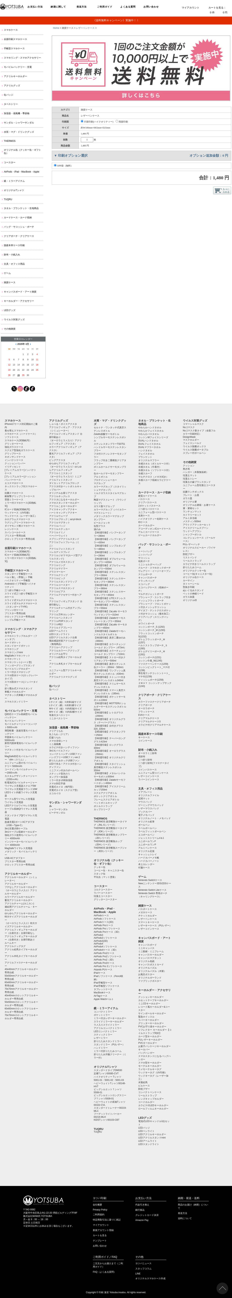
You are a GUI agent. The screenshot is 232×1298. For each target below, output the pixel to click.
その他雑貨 (9, 328)
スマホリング (12, 649)
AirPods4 (98, 943)
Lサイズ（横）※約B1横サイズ (65, 705)
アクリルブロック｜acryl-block (65, 519)
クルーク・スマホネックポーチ (154, 567)
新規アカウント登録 (103, 1230)
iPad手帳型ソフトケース (106, 986)
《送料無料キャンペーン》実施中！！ (116, 20)
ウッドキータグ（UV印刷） (152, 1072)
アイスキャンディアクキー (63, 509)
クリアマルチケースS (149, 721)
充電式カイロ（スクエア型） (64, 790)
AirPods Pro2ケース (104, 953)
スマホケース (11, 30)
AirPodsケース (101, 915)
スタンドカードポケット (17, 645)
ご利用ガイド (104, 6)
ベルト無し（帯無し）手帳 (18, 577)
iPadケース (99, 973)
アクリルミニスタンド (60, 473)
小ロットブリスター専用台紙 (20, 539)
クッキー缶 (99, 867)
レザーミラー (101, 1038)
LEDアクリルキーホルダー (152, 1134)
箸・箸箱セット (191, 508)
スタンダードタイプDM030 (108, 1070)
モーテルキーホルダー (149, 1066)
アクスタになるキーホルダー (64, 499)
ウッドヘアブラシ (192, 531)
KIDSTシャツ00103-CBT (106, 1120)
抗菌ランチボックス (193, 491)
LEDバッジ (144, 1127)
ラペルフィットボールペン (152, 831)
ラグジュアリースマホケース (20, 522)
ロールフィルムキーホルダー (153, 1108)
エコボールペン (146, 834)
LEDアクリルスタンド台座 (63, 637)
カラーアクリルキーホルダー (20, 897)
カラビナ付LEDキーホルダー (153, 1105)
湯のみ (97, 529)
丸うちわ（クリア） (59, 734)
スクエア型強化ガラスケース (20, 450)
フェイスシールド (192, 443)
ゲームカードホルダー (149, 535)
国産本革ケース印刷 (14, 245)
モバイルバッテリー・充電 (18, 67)
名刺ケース (144, 515)
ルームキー (10, 943)
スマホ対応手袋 (57, 783)
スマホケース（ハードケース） (21, 434)
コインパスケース (147, 769)
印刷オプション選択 (73, 155)
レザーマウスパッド (148, 808)
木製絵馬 (143, 1082)
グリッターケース (14, 443)
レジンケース (12, 529)
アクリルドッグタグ (15, 946)
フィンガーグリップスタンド (20, 665)
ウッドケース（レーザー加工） (21, 516)
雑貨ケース (9, 282)
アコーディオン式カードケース (154, 528)
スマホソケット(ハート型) (18, 662)
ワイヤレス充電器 (14, 802)
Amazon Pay (141, 1220)
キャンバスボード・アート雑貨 (20, 291)
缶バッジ (8, 95)
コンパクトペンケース (149, 1092)
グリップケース (13, 453)
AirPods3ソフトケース (105, 938)
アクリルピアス (57, 591)
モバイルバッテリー (15, 720)
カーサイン (188, 580)
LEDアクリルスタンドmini (151, 1137)
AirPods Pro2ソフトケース (107, 956)
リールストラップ (147, 1095)
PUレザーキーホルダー (150, 1039)
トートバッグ (145, 551)
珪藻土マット (190, 475)
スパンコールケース (15, 532)
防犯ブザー (144, 1089)
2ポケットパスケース (149, 505)
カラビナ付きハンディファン (64, 747)
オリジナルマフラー (148, 460)
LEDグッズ (9, 310)
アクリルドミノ (57, 532)
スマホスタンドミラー (16, 701)
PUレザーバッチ (191, 544)
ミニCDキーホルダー (149, 1003)
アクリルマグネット (59, 522)
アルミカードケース (148, 532)
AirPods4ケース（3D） (106, 950)
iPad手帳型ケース (103, 982)
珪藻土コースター (103, 896)
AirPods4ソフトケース (105, 946)
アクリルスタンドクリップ (63, 581)
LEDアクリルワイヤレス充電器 (21, 805)
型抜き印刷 (188, 587)
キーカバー (144, 1049)
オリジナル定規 (146, 851)
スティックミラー (103, 1034)
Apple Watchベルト (104, 999)
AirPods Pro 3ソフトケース (108, 966)
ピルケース (144, 1085)
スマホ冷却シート (58, 741)
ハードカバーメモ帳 (148, 857)
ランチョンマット (192, 511)
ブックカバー (145, 811)
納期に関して (58, 6)
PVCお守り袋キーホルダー (152, 1026)
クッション (188, 465)
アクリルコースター (59, 585)
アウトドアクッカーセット (197, 524)
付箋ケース (144, 867)
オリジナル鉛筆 (146, 821)
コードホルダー (146, 1102)
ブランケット (145, 457)
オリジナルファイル (148, 795)
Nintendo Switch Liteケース (152, 890)
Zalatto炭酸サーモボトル (106, 434)
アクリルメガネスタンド (62, 562)
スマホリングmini (14, 652)
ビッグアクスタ (57, 460)
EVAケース (144, 715)
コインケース (145, 740)
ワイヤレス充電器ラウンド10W (21, 789)
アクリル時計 (56, 624)
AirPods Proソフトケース (107, 928)
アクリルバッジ (57, 525)
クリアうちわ (56, 731)
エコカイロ (55, 793)
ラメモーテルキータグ (149, 1069)
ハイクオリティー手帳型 (17, 580)
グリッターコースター (105, 899)
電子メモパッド (146, 815)
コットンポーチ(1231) (149, 657)
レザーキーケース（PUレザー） (155, 925)
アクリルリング (57, 565)
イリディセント (13, 466)
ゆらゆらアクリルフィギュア (64, 463)
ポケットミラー (102, 1015)
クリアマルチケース (148, 718)
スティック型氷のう (59, 773)
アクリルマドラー (58, 568)
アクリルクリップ (58, 575)
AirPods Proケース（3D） (107, 932)
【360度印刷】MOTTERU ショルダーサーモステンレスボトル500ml (110, 706)
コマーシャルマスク (193, 424)
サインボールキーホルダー (152, 1013)
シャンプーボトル (192, 534)
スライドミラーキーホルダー (109, 1021)
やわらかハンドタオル (149, 427)
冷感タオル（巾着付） (149, 467)
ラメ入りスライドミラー (106, 1024)
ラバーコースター (103, 893)
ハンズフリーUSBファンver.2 (64, 757)
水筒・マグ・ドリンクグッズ (19, 132)
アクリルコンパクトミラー (108, 1028)
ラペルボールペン (147, 828)
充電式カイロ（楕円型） (62, 786)
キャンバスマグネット (149, 958)
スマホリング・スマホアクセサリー (22, 57)
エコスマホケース (14, 483)
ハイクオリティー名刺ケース (153, 519)
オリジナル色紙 (146, 961)
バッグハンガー (146, 1052)
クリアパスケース (147, 502)
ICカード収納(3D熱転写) (17, 509)
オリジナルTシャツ (14, 190)
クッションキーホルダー (151, 997)
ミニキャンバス (146, 948)
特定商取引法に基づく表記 (107, 1219)
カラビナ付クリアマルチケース (154, 724)
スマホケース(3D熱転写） (18, 440)
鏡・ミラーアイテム (14, 181)
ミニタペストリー (58, 718)
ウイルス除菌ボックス (194, 446)
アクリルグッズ (12, 85)
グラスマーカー (57, 571)
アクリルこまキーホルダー (63, 506)
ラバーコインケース (148, 779)
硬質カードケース (147, 496)
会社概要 (97, 1204)
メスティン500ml (192, 521)
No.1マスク (189, 427)
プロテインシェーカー (105, 480)
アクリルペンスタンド (60, 617)
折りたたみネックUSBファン (64, 760)
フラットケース (146, 711)
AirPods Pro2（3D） (104, 959)
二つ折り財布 (145, 759)
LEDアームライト (58, 631)
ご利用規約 (98, 1214)
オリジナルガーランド (149, 977)
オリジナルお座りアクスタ (63, 493)
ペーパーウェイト (58, 535)
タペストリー (11, 104)
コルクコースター (103, 889)
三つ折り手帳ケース (15, 590)
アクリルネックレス (59, 496)
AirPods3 (98, 935)
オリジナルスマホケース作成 (150, 1278)
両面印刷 (123, 121)
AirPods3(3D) (101, 941)
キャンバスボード (147, 945)
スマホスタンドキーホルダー (64, 503)
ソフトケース (12, 437)
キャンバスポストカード (151, 964)
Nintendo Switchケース (150, 880)
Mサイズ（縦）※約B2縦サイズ (65, 708)
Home (56, 28)
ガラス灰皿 (188, 597)
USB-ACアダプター (15, 858)
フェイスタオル (146, 453)
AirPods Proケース (103, 925)
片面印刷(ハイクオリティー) (98, 121)
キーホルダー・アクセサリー (19, 301)
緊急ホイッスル (146, 1016)
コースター (9, 162)
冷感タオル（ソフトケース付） (154, 470)
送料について (185, 1218)
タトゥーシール (191, 583)
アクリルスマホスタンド (62, 588)
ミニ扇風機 (55, 744)
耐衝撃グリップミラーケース (20, 496)
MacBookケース (102, 992)
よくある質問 (128, 6)
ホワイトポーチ (146, 623)
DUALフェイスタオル (149, 444)
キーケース (144, 737)
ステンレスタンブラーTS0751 (109, 444)
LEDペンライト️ (146, 1131)
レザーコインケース (148, 776)
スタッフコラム (143, 1268)
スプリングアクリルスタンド (64, 539)
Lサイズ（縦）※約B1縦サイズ (65, 702)
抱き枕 (186, 469)
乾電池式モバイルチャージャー (21, 782)
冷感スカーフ (145, 473)
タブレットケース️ (103, 989)
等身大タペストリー (59, 715)
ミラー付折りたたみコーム (108, 1051)
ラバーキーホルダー (148, 1020)
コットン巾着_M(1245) (150, 660)
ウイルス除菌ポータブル (195, 449)
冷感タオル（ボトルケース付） (154, 463)
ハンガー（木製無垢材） (195, 472)
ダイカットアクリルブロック (64, 483)
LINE (138, 1273)
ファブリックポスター (149, 981)
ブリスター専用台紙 (15, 535)
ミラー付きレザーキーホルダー (110, 1018)
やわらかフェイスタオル (151, 430)
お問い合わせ (151, 6)
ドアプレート (145, 792)
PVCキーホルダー (147, 1043)
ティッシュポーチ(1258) (151, 679)
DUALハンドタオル (148, 440)
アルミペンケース (147, 848)
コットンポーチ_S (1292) (151, 627)
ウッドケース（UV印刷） (18, 512)
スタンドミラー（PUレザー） (109, 1044)
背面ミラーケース (14, 499)
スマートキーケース (148, 922)
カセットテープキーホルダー (153, 1000)
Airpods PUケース (103, 969)
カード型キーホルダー (149, 1036)
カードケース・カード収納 (18, 217)
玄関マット (144, 798)
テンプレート (100, 1240)
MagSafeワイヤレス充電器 (18, 848)
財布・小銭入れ (12, 254)
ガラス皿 (187, 498)
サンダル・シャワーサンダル (19, 122)
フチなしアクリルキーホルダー (21, 887)
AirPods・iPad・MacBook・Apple (21, 171)
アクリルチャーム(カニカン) (19, 903)
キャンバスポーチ (147, 577)
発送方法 (82, 6)
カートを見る (100, 1235)
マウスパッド (145, 802)
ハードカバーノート (148, 861)
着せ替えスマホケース (16, 430)
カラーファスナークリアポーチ (154, 701)
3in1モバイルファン (59, 750)
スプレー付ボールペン (194, 453)
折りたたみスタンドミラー (108, 1041)
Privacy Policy (100, 1209)
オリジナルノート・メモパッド (154, 818)
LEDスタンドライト (59, 634)
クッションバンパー (15, 463)
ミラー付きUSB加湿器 (60, 780)
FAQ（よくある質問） (104, 1272)
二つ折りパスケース (148, 509)
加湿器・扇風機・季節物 (16, 113)
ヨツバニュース (143, 1263)
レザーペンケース (85, 28)
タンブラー (99, 519)
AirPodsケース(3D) (103, 922)
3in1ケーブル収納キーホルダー (21, 831)
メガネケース (145, 912)
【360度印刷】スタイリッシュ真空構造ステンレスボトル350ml (109, 767)
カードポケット (13, 642)
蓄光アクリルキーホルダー (18, 900)
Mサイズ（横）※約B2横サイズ (65, 712)
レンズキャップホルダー (151, 1098)
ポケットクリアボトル (105, 796)
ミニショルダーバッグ (149, 564)
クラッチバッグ (146, 581)
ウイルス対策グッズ (14, 319)
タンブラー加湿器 (58, 777)
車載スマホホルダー (15, 691)
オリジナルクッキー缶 (194, 570)
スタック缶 (99, 873)
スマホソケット (13, 659)
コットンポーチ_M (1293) (151, 630)
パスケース (144, 499)
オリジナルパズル (147, 967)
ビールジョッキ (102, 522)
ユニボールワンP (147, 844)
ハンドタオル (145, 450)
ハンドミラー (101, 1047)
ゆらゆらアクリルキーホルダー (21, 913)
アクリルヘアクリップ (60, 647)
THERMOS (9, 141)
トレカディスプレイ (59, 552)
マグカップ (99, 483)
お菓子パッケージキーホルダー (154, 1046)
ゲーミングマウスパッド (151, 805)
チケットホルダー (147, 915)
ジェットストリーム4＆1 (151, 838)
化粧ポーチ (144, 561)
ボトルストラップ (103, 806)
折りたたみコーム (192, 567)
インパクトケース (14, 460)
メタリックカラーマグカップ (109, 516)
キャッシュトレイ (147, 854)
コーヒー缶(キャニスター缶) (197, 574)
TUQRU (8, 199)
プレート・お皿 (191, 495)
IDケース (143, 522)
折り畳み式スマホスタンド (18, 688)
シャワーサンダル (58, 809)
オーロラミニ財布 (147, 753)
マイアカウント (190, 7)
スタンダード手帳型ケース (18, 574)
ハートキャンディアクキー (63, 512)
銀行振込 (140, 1210)
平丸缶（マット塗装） (105, 877)
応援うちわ (55, 737)
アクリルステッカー (59, 529)
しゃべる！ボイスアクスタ (63, 424)
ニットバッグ (145, 554)
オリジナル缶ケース (193, 577)
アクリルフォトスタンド (62, 548)
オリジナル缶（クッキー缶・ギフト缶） (22, 152)
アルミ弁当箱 (190, 518)
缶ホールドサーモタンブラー (109, 473)
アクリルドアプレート (60, 627)
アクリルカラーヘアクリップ (64, 650)
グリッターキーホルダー (151, 1023)
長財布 (141, 756)
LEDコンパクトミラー (105, 1031)
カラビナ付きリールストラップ (199, 564)
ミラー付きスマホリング (17, 672)
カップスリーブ (102, 809)
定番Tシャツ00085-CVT (106, 1073)
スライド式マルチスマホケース (21, 600)
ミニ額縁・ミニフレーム (151, 951)
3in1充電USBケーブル (16, 828)
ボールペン (144, 825)
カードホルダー (146, 525)
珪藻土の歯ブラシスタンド (197, 482)
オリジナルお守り (58, 654)
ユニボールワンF (147, 841)
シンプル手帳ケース (15, 620)
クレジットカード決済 (147, 1215)
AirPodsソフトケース (105, 918)
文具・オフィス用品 (14, 264)
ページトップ (222, 1288)
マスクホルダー (191, 440)
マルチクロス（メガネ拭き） (153, 476)
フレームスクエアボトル (106, 799)
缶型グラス (99, 526)
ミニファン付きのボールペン (64, 770)
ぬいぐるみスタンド (193, 590)
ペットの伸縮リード (193, 593)
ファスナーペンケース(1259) (153, 664)
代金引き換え (142, 1204)
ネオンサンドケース (15, 457)
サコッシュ (144, 558)
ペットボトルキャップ (105, 803)
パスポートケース (147, 909)
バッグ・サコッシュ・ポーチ (19, 226)
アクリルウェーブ (58, 516)
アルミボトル (101, 476)
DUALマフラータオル (149, 447)
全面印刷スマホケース (15, 39)
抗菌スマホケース (14, 493)
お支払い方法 (35, 6)
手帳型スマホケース (14, 48)
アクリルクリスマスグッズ (63, 677)
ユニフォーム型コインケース (153, 773)
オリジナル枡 (190, 600)
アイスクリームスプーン (195, 528)
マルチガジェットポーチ (151, 594)
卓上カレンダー (146, 864)
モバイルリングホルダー (17, 668)
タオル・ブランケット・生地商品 (21, 208)
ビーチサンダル (57, 812)
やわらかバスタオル (148, 434)
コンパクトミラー (103, 1011)
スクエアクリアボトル (105, 793)
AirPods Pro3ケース (104, 963)
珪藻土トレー (190, 478)
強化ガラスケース (14, 447)
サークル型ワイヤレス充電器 (20, 799)
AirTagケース (100, 996)
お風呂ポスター (146, 974)
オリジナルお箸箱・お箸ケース (199, 505)
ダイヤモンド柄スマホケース (20, 525)
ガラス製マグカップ (104, 506)
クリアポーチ (145, 705)
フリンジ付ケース (14, 610)
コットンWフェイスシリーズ (153, 437)
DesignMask (189, 437)
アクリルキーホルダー (15, 76)
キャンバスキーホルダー (151, 954)
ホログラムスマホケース (17, 519)
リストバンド (190, 557)
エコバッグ (144, 584)
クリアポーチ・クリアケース (19, 236)
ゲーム (7, 273)
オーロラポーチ (146, 708)
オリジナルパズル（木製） (152, 971)
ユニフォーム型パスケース (152, 512)
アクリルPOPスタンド (60, 621)
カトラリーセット (192, 514)
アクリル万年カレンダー (62, 614)
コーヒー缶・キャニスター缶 (109, 870)
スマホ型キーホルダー (149, 1062)
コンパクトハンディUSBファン (65, 754)
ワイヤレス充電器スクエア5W (20, 786)
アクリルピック (57, 578)
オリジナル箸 (190, 501)
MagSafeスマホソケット (17, 655)
